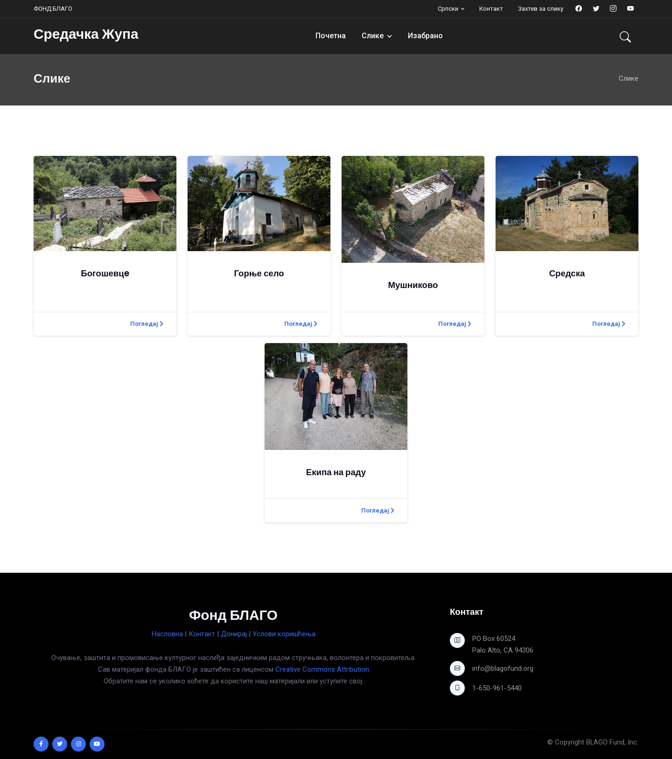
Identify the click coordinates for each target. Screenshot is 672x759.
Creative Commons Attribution (322, 669)
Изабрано (425, 35)
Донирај (234, 634)
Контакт (491, 8)
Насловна (167, 634)
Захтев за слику (540, 8)
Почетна (330, 35)
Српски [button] (448, 8)
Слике (373, 35)
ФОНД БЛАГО (53, 8)
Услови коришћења (283, 634)
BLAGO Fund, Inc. (612, 742)
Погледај (146, 323)
